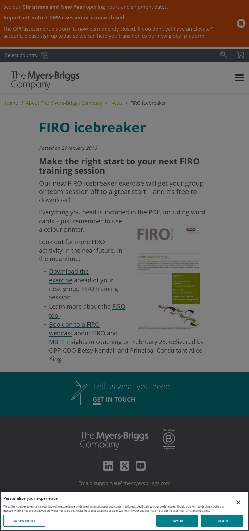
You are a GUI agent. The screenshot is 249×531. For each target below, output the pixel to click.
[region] (124, 511)
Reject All (222, 520)
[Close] (238, 502)
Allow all (177, 520)
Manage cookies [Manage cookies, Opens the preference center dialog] (24, 520)
